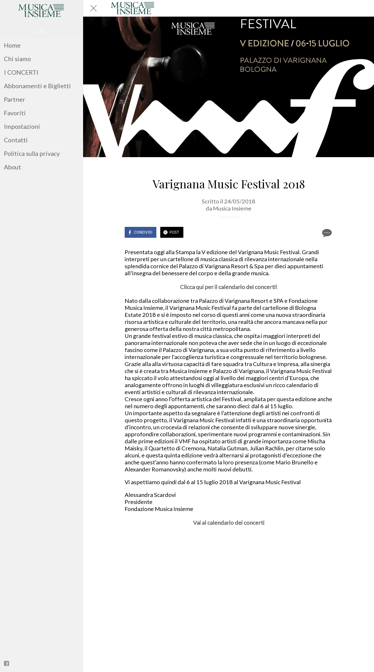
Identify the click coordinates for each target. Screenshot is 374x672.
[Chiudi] (93, 8)
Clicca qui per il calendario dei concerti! (228, 286)
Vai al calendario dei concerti (228, 522)
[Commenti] (326, 233)
